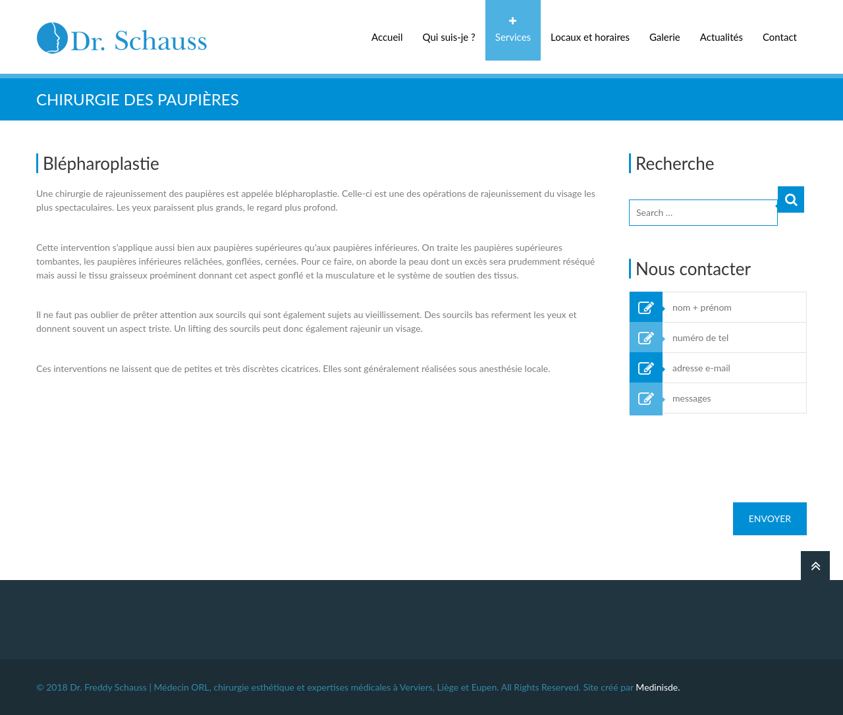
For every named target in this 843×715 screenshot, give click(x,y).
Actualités (721, 37)
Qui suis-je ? (449, 37)
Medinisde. (658, 687)
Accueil (387, 37)
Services (513, 37)
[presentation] (729, 451)
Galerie (664, 37)
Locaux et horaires (590, 37)
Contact (780, 37)
